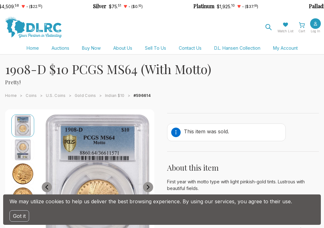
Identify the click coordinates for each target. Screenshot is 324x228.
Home (33, 48)
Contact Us (190, 48)
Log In (315, 31)
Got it (19, 216)
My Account (285, 48)
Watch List (285, 31)
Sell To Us (155, 48)
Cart (301, 31)
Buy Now (91, 48)
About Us (122, 48)
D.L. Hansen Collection (237, 48)
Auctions (60, 48)
